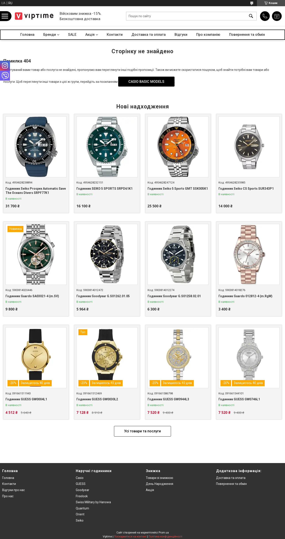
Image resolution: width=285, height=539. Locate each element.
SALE (72, 34)
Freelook (82, 496)
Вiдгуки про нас (13, 490)
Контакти (115, 34)
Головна (27, 34)
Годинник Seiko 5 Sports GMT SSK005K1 (178, 188)
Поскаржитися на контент (130, 536)
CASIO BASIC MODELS (146, 81)
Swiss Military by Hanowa (93, 502)
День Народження (159, 484)
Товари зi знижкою (159, 478)
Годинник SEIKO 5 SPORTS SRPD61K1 (104, 188)
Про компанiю (208, 34)
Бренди (49, 34)
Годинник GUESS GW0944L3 (168, 399)
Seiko (80, 520)
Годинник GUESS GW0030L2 (97, 399)
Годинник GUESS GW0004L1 (26, 399)
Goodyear (82, 490)
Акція (150, 490)
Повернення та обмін (247, 34)
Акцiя (90, 34)
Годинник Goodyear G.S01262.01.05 (103, 296)
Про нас (7, 496)
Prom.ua (164, 532)
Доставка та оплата (148, 34)
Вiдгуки (181, 34)
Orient (80, 514)
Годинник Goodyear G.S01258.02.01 (174, 296)
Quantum (82, 508)
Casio (80, 478)
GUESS (81, 484)
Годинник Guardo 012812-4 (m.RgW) (245, 296)
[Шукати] (251, 16)
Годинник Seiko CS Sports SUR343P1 (246, 188)
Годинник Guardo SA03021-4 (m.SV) (32, 296)
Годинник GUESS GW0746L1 (239, 399)
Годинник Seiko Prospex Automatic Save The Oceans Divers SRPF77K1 (36, 191)
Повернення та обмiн (231, 484)
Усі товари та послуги (142, 431)
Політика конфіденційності (165, 536)
